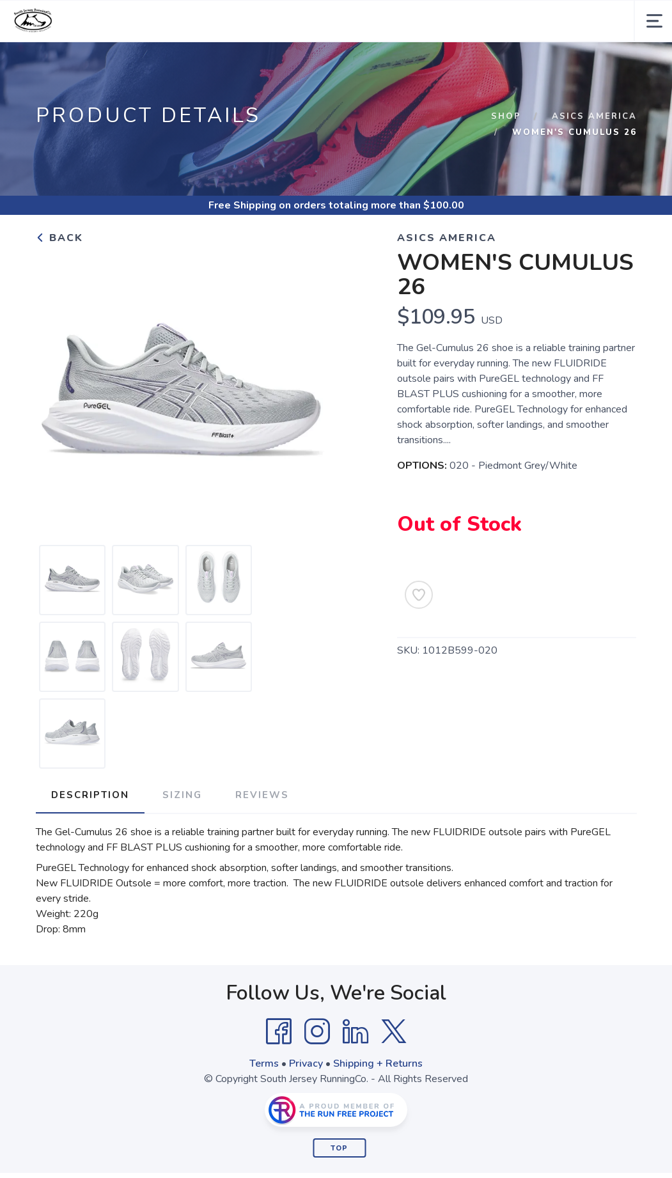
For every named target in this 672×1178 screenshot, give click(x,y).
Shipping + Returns (378, 1063)
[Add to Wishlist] (419, 595)
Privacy (306, 1063)
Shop (506, 116)
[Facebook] (279, 1031)
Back (59, 238)
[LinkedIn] (355, 1031)
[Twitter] (394, 1031)
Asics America (594, 116)
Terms (264, 1063)
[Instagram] (317, 1031)
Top (339, 1148)
